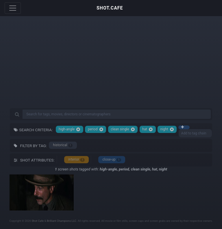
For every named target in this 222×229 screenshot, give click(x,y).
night (167, 129)
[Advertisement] (111, 66)
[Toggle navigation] (13, 8)
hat (147, 129)
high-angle (69, 129)
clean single (123, 129)
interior (76, 159)
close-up (111, 159)
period (95, 129)
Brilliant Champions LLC (61, 220)
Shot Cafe (38, 220)
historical (63, 145)
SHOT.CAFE (110, 8)
